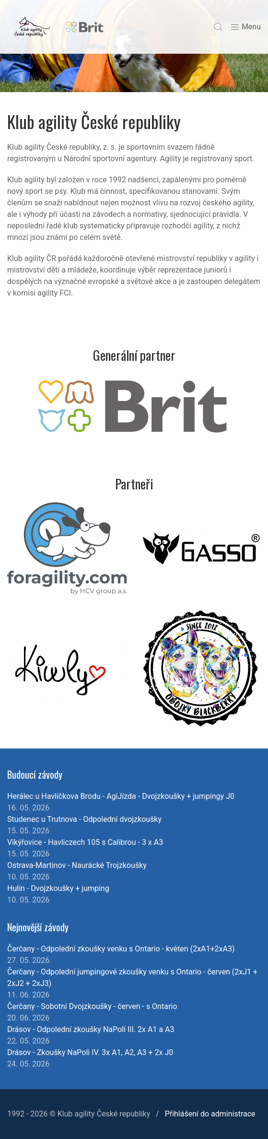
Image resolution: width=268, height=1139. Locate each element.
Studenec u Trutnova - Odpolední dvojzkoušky (84, 819)
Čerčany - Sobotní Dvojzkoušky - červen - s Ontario (92, 1006)
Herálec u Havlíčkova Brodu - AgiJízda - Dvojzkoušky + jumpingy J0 (120, 796)
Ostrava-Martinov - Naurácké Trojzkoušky (77, 865)
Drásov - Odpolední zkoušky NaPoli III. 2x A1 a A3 (91, 1029)
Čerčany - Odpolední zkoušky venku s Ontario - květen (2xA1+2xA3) (121, 948)
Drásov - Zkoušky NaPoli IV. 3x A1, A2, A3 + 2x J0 (90, 1052)
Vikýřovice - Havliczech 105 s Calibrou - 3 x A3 (85, 842)
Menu (245, 27)
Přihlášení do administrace (210, 1113)
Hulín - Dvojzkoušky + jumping (58, 888)
